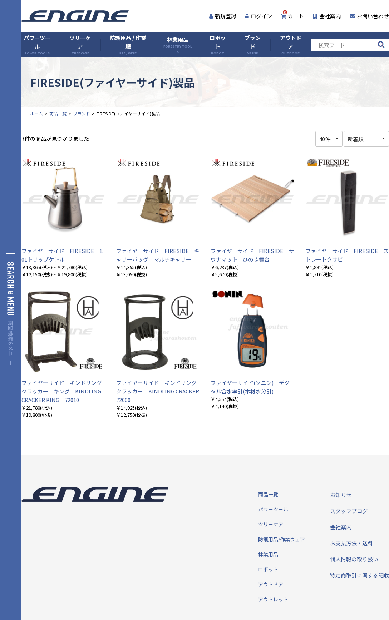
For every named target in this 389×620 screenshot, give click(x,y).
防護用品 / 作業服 (128, 45)
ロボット (218, 45)
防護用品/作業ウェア (281, 539)
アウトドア (290, 45)
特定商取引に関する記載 (359, 575)
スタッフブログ (349, 511)
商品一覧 (58, 113)
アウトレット (273, 599)
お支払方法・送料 (351, 543)
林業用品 (178, 45)
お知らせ (340, 495)
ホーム (36, 113)
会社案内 (327, 16)
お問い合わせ (369, 16)
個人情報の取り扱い (354, 559)
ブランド (253, 45)
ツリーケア (80, 45)
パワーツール (37, 45)
